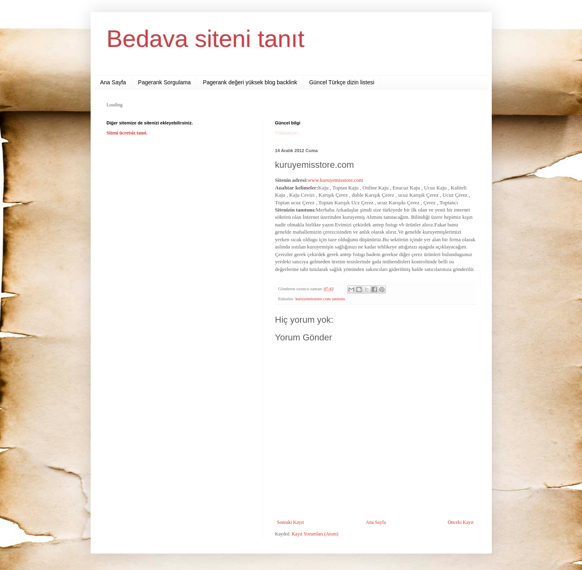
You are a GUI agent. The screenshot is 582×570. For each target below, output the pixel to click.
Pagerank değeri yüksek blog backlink (250, 82)
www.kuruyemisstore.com (336, 180)
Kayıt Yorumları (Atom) (315, 534)
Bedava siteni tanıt (206, 38)
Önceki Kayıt (460, 522)
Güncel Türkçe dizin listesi (341, 82)
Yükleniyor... (287, 133)
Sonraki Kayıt (290, 522)
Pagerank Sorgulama (164, 82)
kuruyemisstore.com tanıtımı (320, 298)
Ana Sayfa (113, 82)
